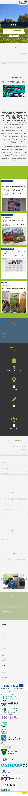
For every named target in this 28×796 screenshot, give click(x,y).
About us (2, 629)
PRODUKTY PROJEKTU (17, 30)
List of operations (4, 663)
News (2, 631)
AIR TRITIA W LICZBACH (9, 33)
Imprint (15, 691)
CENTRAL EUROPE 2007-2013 (6, 692)
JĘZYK (7, 30)
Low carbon (3, 641)
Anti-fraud (20, 691)
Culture (2, 646)
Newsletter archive (4, 677)
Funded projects (4, 653)
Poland (14, 333)
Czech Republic (14, 331)
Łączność (14, 35)
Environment (3, 643)
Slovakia (14, 336)
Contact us (3, 634)
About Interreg (3, 626)
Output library (3, 658)
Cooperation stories (4, 655)
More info (11, 794)
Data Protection (9, 691)
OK (24, 792)
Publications (3, 660)
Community (3, 672)
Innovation (3, 638)
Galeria (21, 33)
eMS (2, 667)
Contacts (3, 691)
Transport (3, 648)
